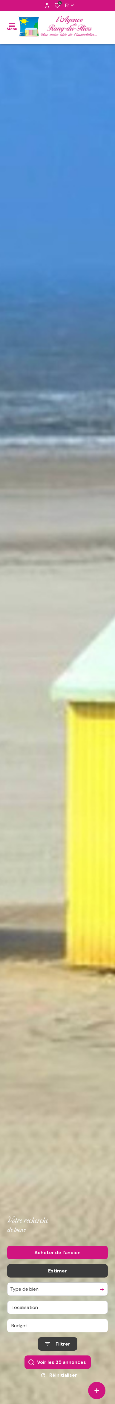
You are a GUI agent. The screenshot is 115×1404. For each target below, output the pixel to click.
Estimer (57, 1273)
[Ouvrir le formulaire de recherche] (57, 1347)
